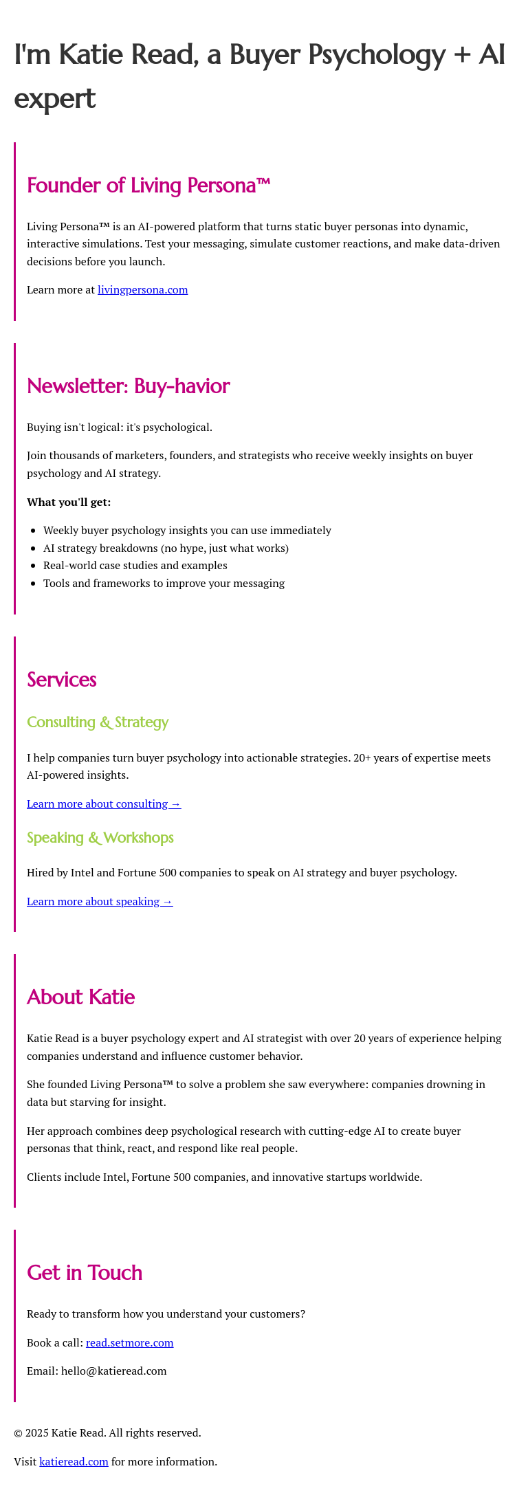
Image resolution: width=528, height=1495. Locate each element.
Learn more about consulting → (104, 803)
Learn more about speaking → (100, 901)
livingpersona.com (143, 289)
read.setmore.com (130, 1342)
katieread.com (74, 1461)
